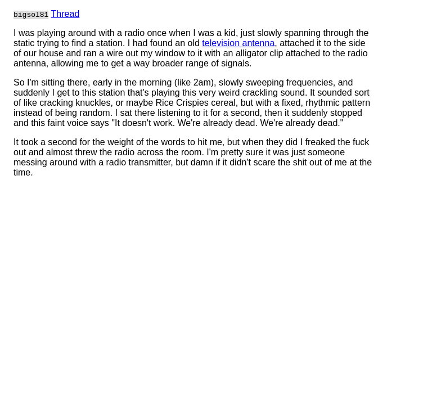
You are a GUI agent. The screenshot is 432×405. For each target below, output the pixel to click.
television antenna (238, 43)
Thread (65, 14)
